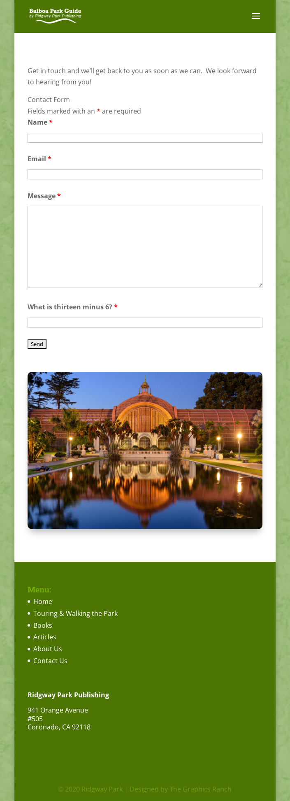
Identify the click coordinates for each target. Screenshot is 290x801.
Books (42, 625)
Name (40, 122)
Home (42, 601)
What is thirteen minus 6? (73, 306)
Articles (44, 636)
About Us (47, 648)
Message (44, 195)
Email (39, 158)
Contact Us (50, 660)
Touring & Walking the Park (75, 613)
